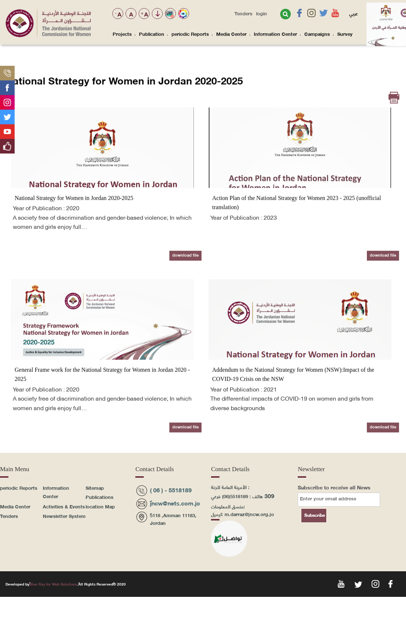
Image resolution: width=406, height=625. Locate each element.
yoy (340, 583)
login (261, 13)
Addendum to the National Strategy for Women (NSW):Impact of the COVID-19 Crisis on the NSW (293, 406)
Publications (99, 496)
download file (185, 287)
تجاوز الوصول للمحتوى (157, 14)
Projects (122, 34)
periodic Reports (190, 34)
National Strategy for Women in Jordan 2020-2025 (74, 230)
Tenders (243, 13)
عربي (353, 13)
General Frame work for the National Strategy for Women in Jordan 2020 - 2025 (102, 406)
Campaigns (317, 34)
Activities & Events (64, 506)
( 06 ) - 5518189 (171, 489)
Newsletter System (64, 515)
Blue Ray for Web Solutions (53, 583)
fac (392, 583)
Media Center (231, 34)
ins (375, 583)
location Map (100, 506)
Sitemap (95, 487)
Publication (151, 34)
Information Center (275, 34)
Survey (345, 34)
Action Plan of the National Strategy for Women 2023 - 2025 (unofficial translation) (296, 235)
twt (357, 583)
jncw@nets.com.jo (175, 502)
